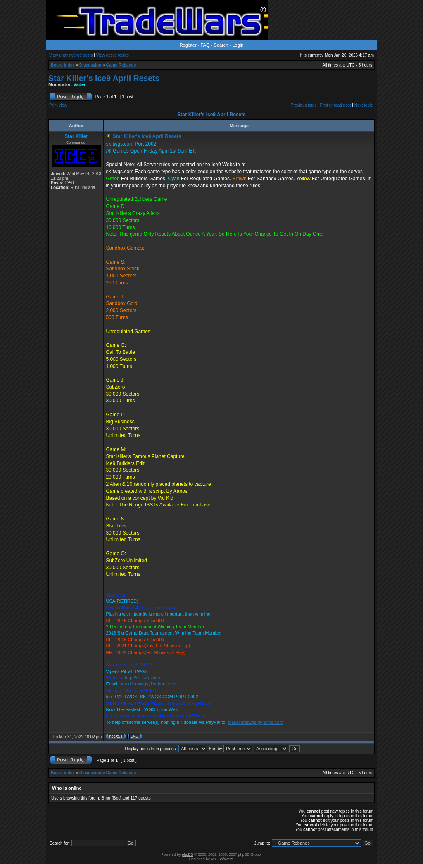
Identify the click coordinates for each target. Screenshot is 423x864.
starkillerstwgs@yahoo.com (147, 683)
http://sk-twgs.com (143, 677)
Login (237, 45)
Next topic (363, 105)
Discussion (90, 65)
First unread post (335, 105)
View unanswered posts (71, 55)
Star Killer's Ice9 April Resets (103, 78)
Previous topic (304, 105)
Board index (63, 65)
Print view (58, 105)
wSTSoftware (222, 859)
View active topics (112, 55)
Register (188, 45)
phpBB (187, 854)
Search (221, 45)
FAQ (205, 45)
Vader (80, 84)
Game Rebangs (121, 65)
